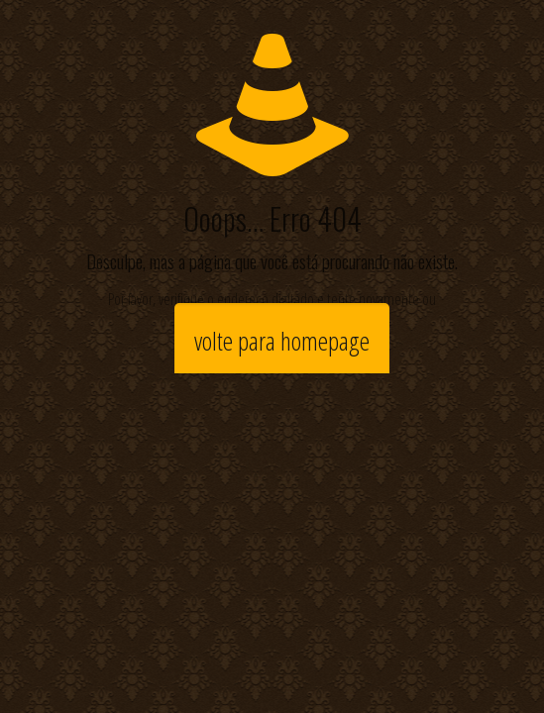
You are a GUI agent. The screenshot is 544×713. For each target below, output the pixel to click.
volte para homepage (282, 340)
